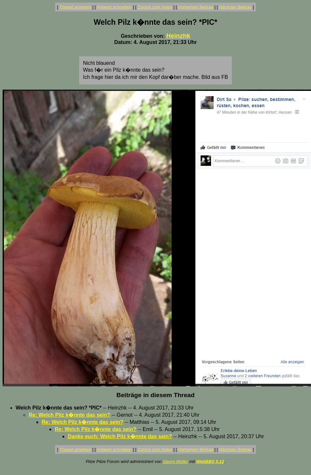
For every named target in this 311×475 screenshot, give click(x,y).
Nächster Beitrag (235, 7)
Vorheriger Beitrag (195, 7)
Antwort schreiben (114, 7)
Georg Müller (175, 461)
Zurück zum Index (155, 7)
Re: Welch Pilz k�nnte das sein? (69, 415)
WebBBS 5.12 (210, 461)
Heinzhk (178, 35)
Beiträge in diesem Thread (156, 395)
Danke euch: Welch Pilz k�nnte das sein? (120, 436)
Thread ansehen (75, 7)
